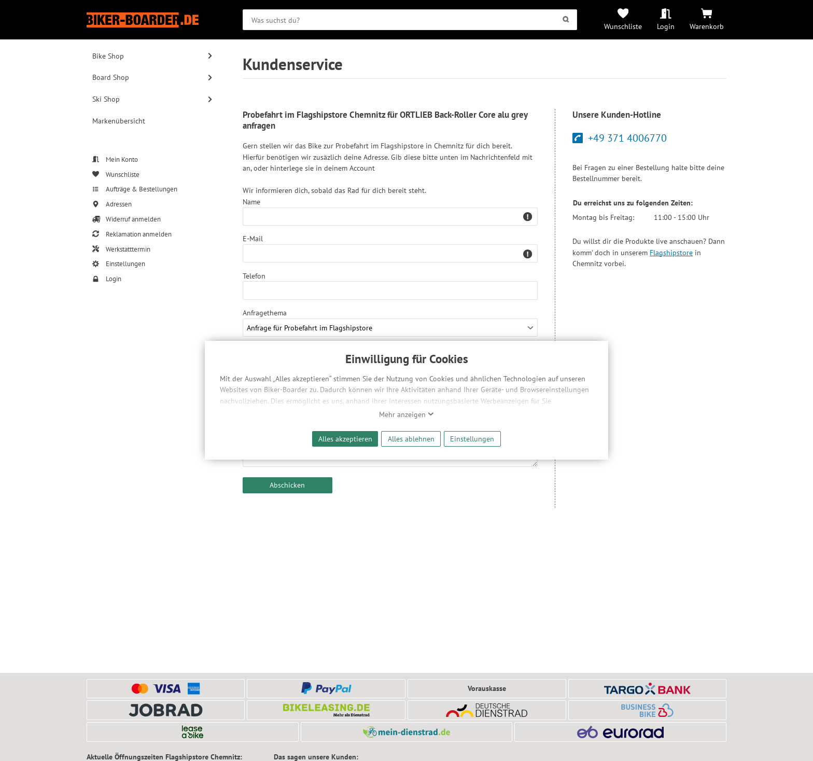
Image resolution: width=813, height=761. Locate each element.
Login (666, 26)
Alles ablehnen (411, 439)
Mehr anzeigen (406, 414)
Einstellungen (472, 439)
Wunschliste (623, 26)
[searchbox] (410, 19)
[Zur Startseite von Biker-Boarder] (152, 19)
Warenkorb (707, 26)
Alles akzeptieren (345, 439)
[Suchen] (565, 19)
